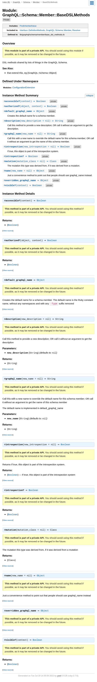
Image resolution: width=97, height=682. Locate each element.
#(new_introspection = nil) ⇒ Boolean (38, 146)
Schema (26, 2)
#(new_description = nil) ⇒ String (34, 120)
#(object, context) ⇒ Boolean (31, 106)
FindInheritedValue (28, 26)
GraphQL (16, 2)
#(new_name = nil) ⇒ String (30, 133)
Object (41, 281)
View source (8, 231)
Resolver (76, 30)
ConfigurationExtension (23, 87)
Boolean (42, 201)
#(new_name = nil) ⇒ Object (25, 170)
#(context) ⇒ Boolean (26, 101)
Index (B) (6, 2)
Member (36, 2)
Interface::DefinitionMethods (32, 30)
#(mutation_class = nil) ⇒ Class (31, 161)
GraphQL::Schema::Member (58, 30)
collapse (89, 95)
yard (59, 677)
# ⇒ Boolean (22, 156)
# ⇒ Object (25, 111)
